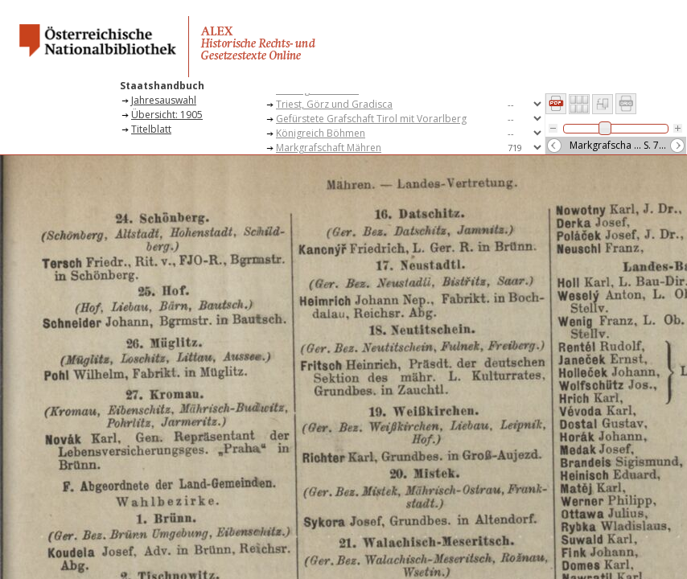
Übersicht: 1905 (167, 114)
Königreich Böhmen (320, 133)
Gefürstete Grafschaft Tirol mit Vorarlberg (371, 118)
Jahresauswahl (163, 100)
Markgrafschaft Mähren (328, 147)
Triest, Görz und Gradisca (334, 104)
